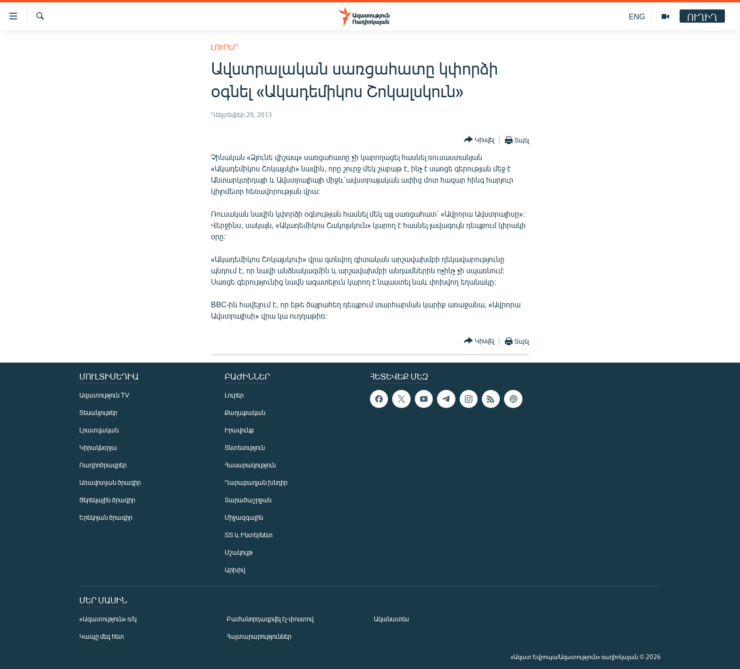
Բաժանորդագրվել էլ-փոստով (270, 619)
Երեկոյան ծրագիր (105, 517)
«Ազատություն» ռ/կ (107, 619)
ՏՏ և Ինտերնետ (249, 535)
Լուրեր (224, 46)
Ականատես (391, 619)
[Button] (479, 140)
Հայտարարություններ (259, 636)
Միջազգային (244, 517)
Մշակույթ (238, 552)
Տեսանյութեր (98, 412)
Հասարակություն (250, 465)
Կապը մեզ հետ (101, 636)
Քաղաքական (245, 412)
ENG (637, 16)
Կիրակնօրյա (98, 447)
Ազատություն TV (104, 395)
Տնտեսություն (245, 447)
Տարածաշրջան (248, 500)
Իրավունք (239, 430)
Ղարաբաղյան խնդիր (256, 482)
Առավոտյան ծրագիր (110, 482)
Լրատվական (98, 430)
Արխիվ (235, 570)
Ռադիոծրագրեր (102, 465)
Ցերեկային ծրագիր (107, 500)
